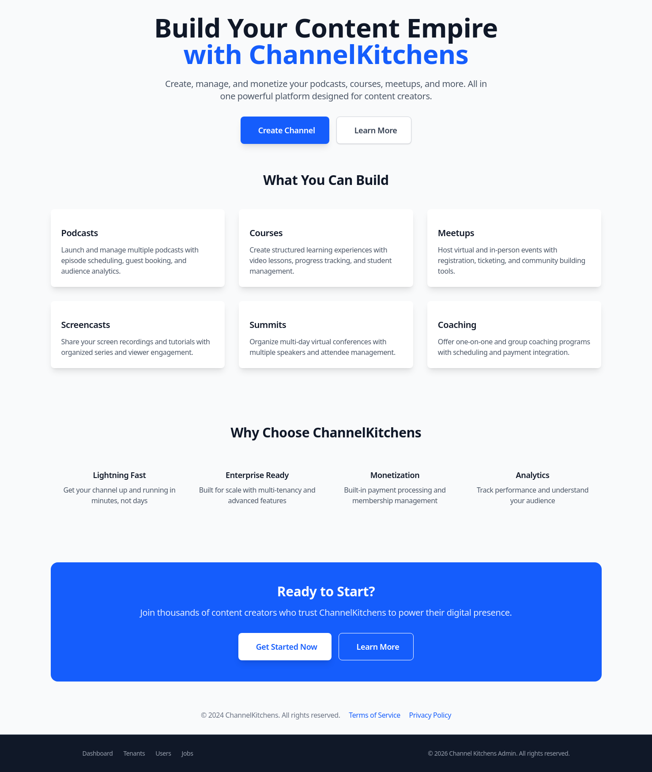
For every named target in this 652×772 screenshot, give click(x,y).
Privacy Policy (430, 715)
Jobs (187, 753)
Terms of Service (374, 715)
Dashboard (98, 753)
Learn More (375, 130)
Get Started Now (286, 646)
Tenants (134, 753)
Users (163, 753)
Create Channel (286, 130)
